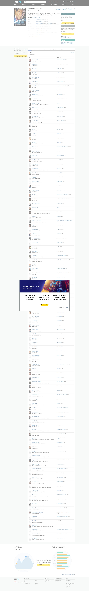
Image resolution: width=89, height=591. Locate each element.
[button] (45, 305)
